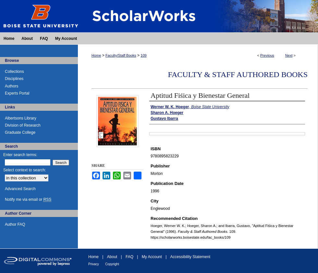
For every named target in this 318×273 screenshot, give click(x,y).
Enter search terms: (20, 155)
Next (289, 55)
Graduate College (20, 132)
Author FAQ (15, 224)
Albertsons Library (20, 118)
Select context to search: (24, 170)
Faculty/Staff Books (120, 55)
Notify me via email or (28, 199)
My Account (152, 257)
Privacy (93, 264)
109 (143, 55)
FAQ (129, 257)
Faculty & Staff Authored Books (238, 74)
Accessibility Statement (190, 257)
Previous (267, 55)
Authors (11, 86)
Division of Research (23, 125)
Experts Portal (17, 93)
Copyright (112, 264)
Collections (14, 71)
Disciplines (14, 78)
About (112, 257)
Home (96, 55)
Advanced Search (20, 189)
